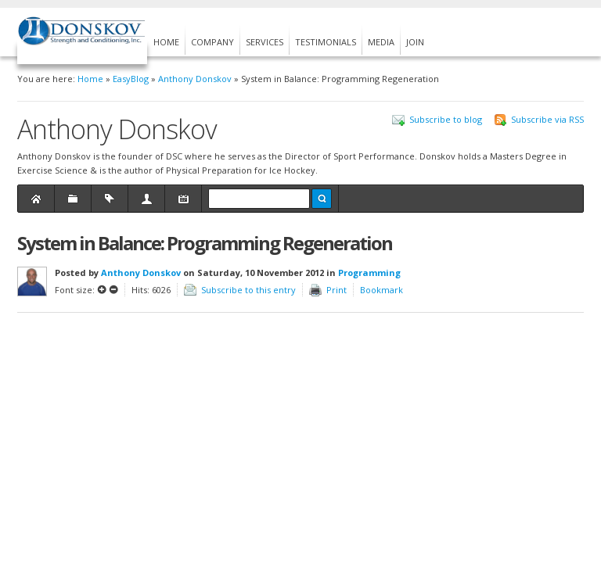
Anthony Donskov (195, 78)
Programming (369, 272)
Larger (101, 289)
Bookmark (381, 290)
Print (336, 290)
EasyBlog (131, 78)
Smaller (113, 289)
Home (90, 78)
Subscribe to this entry (248, 290)
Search (321, 198)
